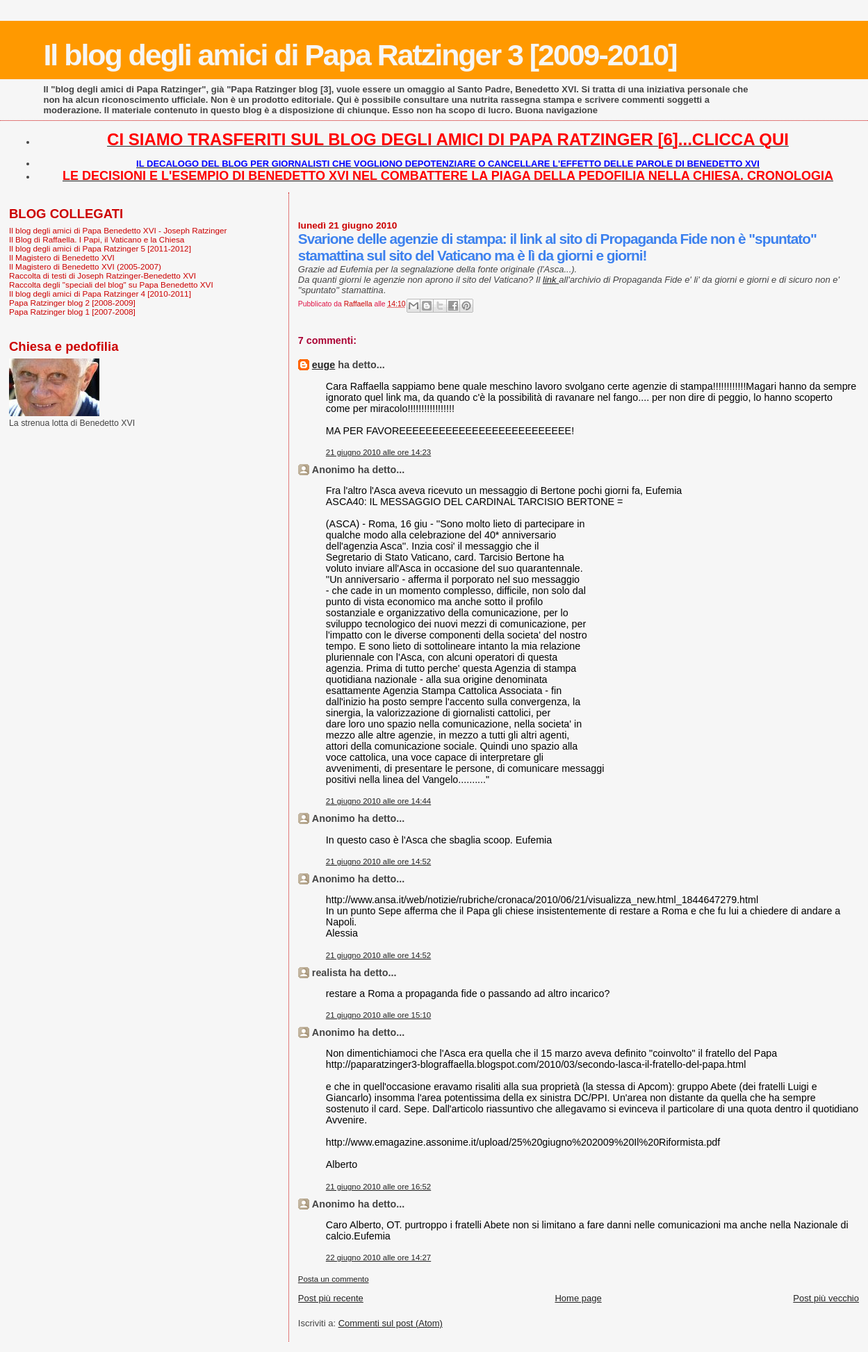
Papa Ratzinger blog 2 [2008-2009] (72, 302)
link (551, 279)
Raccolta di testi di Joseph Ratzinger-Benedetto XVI (102, 275)
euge (323, 364)
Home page (578, 1298)
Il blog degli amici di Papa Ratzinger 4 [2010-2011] (100, 293)
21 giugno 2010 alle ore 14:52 (378, 861)
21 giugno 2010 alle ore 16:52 (378, 1186)
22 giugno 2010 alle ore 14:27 (378, 1257)
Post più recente (330, 1298)
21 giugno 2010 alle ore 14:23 (378, 452)
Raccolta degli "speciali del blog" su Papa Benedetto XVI (111, 284)
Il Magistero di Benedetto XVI (62, 257)
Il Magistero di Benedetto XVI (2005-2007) (85, 266)
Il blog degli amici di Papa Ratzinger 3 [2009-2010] (359, 55)
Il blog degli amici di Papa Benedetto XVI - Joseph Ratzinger (118, 230)
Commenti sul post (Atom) (390, 1323)
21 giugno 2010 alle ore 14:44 (378, 801)
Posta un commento (333, 1279)
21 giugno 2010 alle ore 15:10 (378, 1015)
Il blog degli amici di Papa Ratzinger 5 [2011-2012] (100, 248)
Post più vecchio (826, 1298)
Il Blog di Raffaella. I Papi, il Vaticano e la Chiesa (96, 239)
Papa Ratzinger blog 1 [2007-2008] (72, 311)
